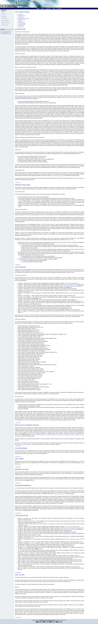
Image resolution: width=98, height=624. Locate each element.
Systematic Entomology (69, 434)
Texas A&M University (50, 72)
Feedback (59, 8)
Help (54, 8)
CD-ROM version (21, 19)
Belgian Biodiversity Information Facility (47, 620)
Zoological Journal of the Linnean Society (55, 434)
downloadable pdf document (57, 175)
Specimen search (5, 22)
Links (42, 8)
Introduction (20, 14)
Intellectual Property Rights (23, 18)
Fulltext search (5, 25)
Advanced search (5, 20)
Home (37, 8)
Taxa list (3, 14)
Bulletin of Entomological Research (38, 434)
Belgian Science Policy (59, 493)
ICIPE (16, 71)
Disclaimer (20, 21)
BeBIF (32, 140)
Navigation (3, 10)
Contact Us (48, 8)
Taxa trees (4, 16)
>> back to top (18, 182)
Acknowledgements (22, 23)
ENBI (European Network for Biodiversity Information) (26, 95)
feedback (6, 32)
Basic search (4, 18)
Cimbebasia (76, 434)
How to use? (20, 26)
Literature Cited (21, 25)
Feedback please (21, 22)
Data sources (20, 17)
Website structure (21, 15)
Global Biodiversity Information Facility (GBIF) (74, 97)
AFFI (41, 71)
